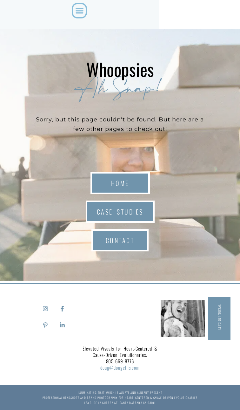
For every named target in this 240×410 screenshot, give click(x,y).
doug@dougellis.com (120, 367)
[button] (79, 10)
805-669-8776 (120, 361)
